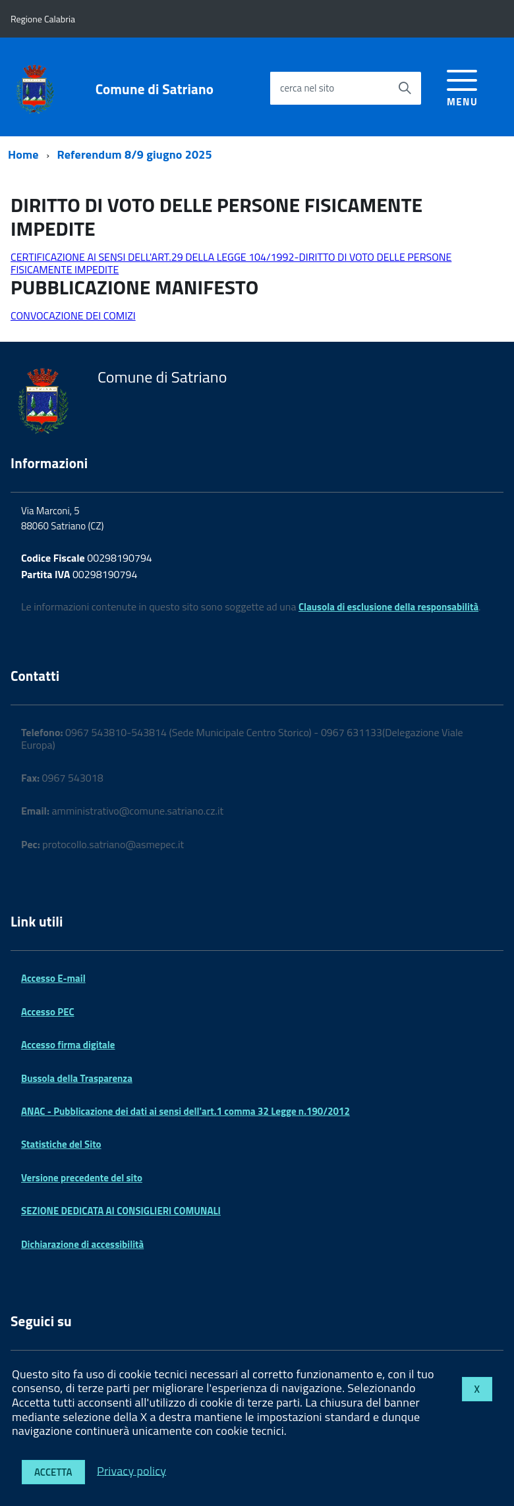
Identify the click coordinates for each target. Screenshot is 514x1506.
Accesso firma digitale (68, 1044)
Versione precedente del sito (81, 1177)
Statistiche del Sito (61, 1144)
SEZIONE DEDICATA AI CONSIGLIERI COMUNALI (121, 1210)
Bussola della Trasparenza (76, 1078)
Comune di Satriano (155, 89)
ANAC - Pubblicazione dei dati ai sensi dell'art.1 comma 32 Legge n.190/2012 (185, 1111)
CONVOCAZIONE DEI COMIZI (73, 315)
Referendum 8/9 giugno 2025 (134, 154)
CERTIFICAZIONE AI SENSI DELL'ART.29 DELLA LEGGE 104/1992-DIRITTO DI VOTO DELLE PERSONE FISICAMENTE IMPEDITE (231, 263)
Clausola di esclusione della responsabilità (388, 606)
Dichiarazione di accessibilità (82, 1244)
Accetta (53, 1472)
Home (23, 154)
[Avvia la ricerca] (404, 88)
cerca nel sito (307, 88)
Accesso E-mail (53, 978)
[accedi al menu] (462, 86)
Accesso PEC (47, 1011)
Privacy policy (131, 1470)
